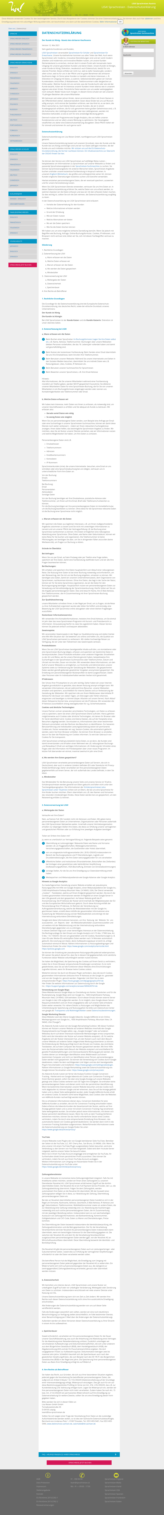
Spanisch (14, 73)
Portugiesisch (16, 125)
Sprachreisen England (114, 1479)
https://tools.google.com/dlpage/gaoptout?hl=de (83, 981)
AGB (38, 1479)
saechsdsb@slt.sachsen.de (84, 1424)
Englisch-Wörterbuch (59, 174)
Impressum (41, 1486)
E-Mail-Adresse (129, 47)
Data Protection (43, 1482)
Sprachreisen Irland (113, 1486)
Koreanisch (15, 136)
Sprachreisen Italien (113, 1501)
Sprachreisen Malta (113, 1482)
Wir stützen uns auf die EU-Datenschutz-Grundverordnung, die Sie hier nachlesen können (74, 149)
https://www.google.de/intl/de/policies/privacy (61, 1167)
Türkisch (14, 130)
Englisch (14, 67)
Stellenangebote (43, 1490)
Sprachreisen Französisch (21, 49)
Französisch (15, 78)
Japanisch (14, 99)
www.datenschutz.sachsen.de (59, 1424)
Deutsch (13, 120)
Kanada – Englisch (18, 199)
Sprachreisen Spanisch (19, 44)
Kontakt (39, 1494)
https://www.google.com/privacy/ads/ (88, 1070)
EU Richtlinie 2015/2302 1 (47, 1497)
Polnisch (14, 104)
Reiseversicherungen (45, 1505)
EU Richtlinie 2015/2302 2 (47, 1501)
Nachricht (127, 55)
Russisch (14, 109)
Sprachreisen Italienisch (20, 54)
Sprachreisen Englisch (19, 38)
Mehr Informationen (108, 22)
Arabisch (14, 88)
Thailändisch (15, 115)
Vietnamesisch (16, 141)
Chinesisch (14, 94)
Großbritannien (17, 204)
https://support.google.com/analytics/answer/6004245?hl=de (71, 986)
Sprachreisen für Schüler (79, 52)
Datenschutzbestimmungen (103, 1010)
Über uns (11, 28)
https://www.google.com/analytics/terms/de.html (88, 946)
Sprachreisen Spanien (114, 1494)
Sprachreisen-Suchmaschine (88, 166)
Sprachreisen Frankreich (115, 1497)
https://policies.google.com (53, 949)
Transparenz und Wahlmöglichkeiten (70, 1010)
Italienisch (14, 83)
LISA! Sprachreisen (50, 52)
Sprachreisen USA (112, 1490)
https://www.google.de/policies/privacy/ (59, 1129)
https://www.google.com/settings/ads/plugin (94, 1065)
